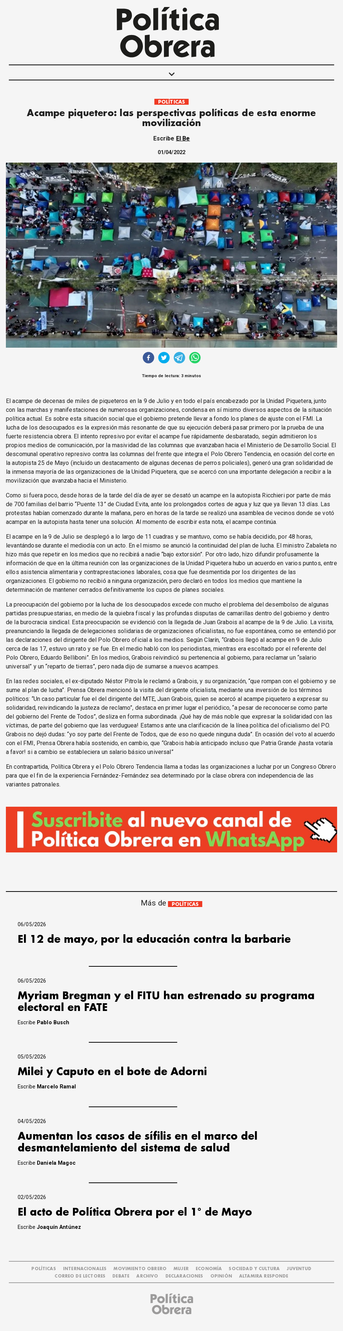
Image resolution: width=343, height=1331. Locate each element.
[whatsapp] (195, 358)
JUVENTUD (299, 1269)
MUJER (181, 1269)
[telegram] (179, 358)
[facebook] (148, 358)
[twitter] (164, 358)
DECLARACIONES (184, 1276)
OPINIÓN (221, 1276)
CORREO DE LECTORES (80, 1276)
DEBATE (120, 1276)
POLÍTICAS (171, 102)
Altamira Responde (263, 1276)
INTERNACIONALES (84, 1269)
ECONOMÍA (209, 1269)
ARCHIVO (147, 1276)
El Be (183, 138)
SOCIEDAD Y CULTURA (254, 1269)
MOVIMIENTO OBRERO (140, 1269)
